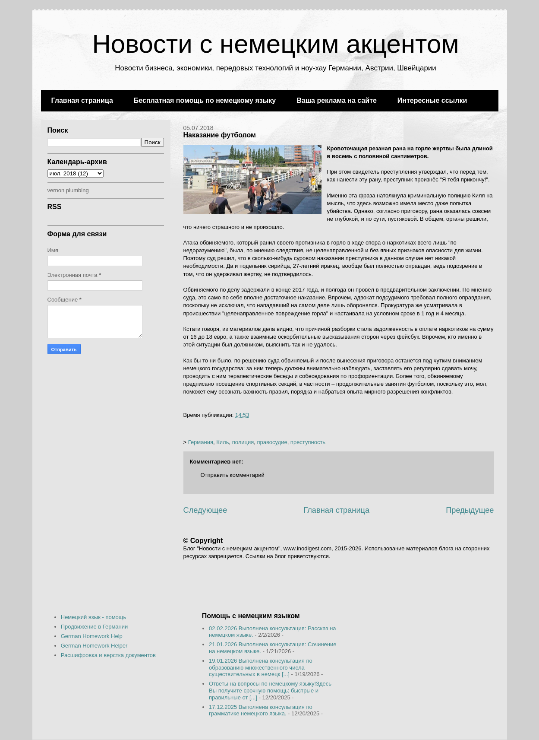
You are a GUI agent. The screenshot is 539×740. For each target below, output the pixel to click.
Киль (222, 442)
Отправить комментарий (233, 475)
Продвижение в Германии (94, 626)
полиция (243, 442)
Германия (200, 442)
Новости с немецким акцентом (275, 43)
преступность (307, 442)
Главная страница (82, 100)
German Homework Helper (94, 645)
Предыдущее (470, 510)
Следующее (205, 510)
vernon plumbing (68, 190)
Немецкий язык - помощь (93, 617)
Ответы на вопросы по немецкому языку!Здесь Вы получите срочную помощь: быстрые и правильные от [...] (270, 690)
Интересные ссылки (432, 100)
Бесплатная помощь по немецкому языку (205, 100)
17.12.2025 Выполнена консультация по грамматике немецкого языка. (260, 710)
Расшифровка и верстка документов (108, 655)
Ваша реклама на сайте (336, 100)
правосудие (272, 442)
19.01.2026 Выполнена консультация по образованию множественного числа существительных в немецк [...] (260, 667)
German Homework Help (92, 636)
